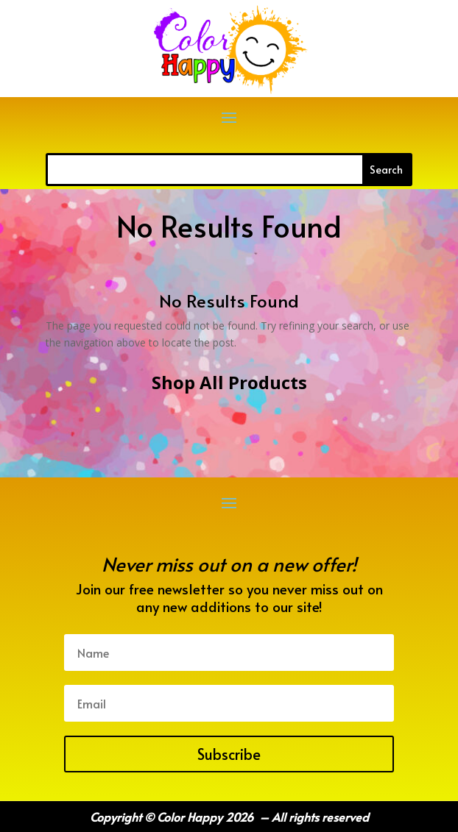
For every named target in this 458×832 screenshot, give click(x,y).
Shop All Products (229, 382)
